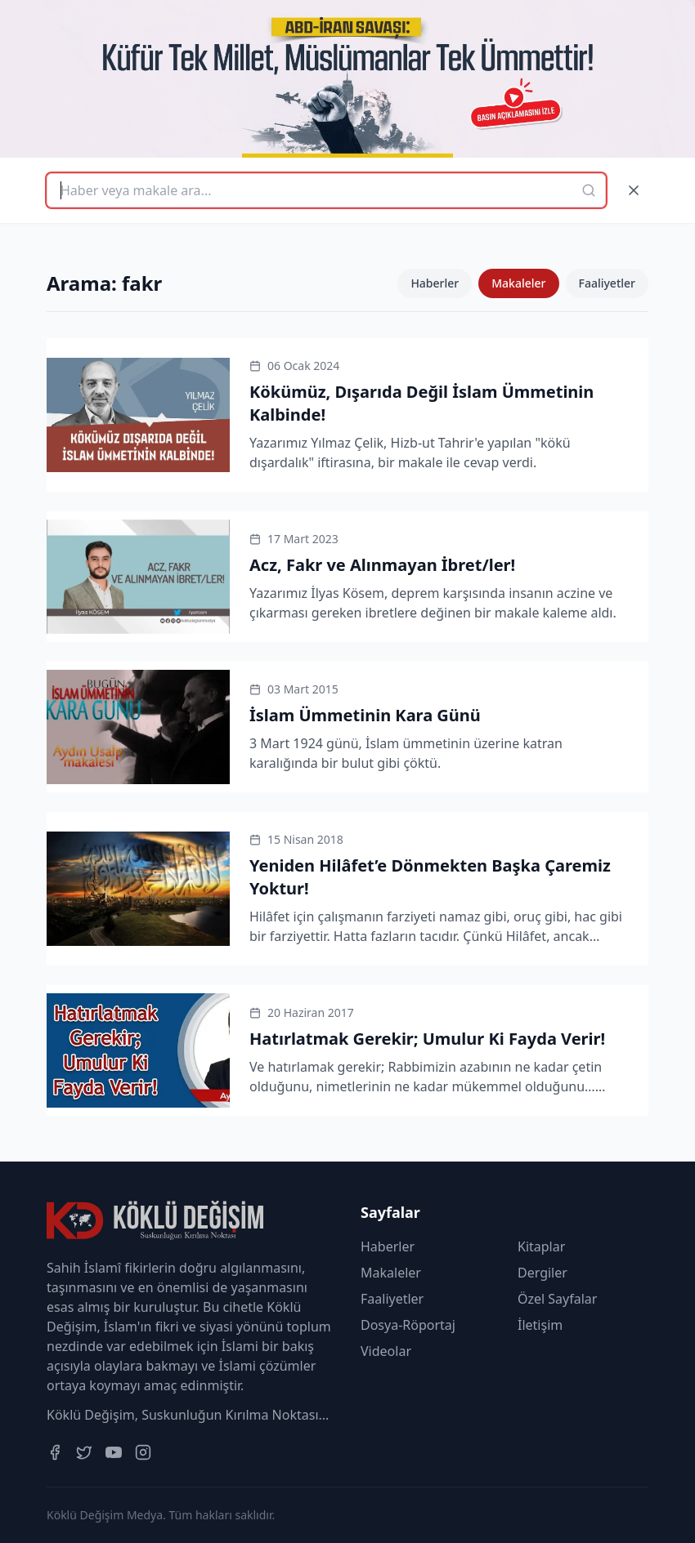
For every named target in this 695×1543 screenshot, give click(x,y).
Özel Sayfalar (557, 1299)
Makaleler (518, 283)
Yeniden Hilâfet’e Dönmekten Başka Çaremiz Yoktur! (430, 876)
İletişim (540, 1325)
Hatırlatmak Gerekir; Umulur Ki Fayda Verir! (427, 1039)
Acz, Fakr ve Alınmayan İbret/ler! (382, 565)
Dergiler (542, 1273)
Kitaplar (541, 1246)
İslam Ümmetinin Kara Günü (365, 715)
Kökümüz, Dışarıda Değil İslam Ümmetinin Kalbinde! (421, 403)
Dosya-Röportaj (408, 1325)
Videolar (386, 1351)
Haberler (434, 283)
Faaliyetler (607, 283)
